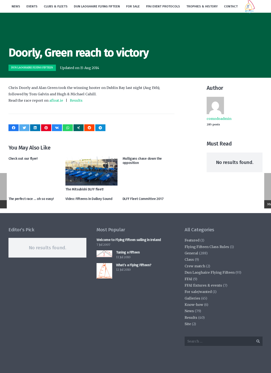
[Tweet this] (24, 127)
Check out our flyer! (23, 159)
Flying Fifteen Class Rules (207, 247)
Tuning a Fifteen (128, 252)
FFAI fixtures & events (203, 285)
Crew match (195, 266)
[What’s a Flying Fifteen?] (104, 271)
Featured (192, 240)
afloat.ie (56, 100)
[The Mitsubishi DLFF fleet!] (91, 171)
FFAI (188, 279)
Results (76, 100)
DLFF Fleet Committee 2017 (143, 199)
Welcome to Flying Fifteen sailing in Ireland (129, 240)
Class (189, 259)
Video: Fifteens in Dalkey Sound (88, 199)
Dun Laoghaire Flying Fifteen (210, 272)
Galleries (192, 298)
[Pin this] (46, 127)
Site (188, 324)
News (189, 311)
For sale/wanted (198, 292)
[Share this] (13, 127)
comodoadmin (219, 118)
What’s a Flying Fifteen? (133, 265)
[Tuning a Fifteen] (104, 253)
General (191, 253)
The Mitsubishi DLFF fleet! (84, 189)
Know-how (194, 304)
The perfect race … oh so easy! (31, 199)
